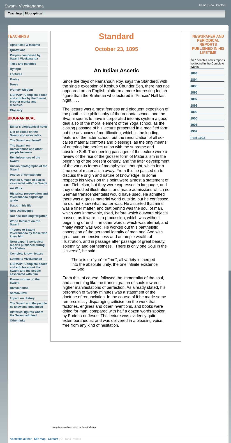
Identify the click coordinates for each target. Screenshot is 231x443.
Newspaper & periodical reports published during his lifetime (27, 245)
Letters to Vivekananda (26, 258)
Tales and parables (23, 63)
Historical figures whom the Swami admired (26, 313)
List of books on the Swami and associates (25, 133)
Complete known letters (26, 253)
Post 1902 (197, 138)
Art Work (16, 188)
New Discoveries (21, 210)
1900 (193, 118)
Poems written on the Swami (24, 281)
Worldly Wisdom (21, 89)
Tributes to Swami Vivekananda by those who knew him (28, 233)
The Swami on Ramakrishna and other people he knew (26, 149)
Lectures (16, 74)
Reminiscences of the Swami (25, 159)
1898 (193, 105)
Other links (17, 320)
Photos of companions (26, 174)
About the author (21, 439)
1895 (193, 86)
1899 (193, 112)
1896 (193, 92)
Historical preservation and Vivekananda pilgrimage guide (29, 197)
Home (202, 5)
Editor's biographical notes (29, 126)
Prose (14, 84)
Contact (220, 5)
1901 (193, 124)
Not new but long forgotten (28, 216)
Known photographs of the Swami (28, 167)
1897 (193, 99)
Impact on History (22, 298)
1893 (193, 73)
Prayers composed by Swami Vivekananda (25, 56)
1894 (193, 79)
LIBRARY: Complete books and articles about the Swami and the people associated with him (28, 269)
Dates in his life (20, 205)
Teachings (15, 13)
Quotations (17, 50)
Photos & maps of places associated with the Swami (28, 181)
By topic (15, 69)
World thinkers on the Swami (25, 222)
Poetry (14, 79)
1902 (193, 131)
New (211, 5)
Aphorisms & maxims (25, 44)
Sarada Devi (18, 293)
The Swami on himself (25, 140)
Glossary (16, 110)
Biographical (34, 13)
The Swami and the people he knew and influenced (28, 305)
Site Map (40, 439)
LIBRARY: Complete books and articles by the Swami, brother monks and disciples (28, 100)
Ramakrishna (19, 287)
